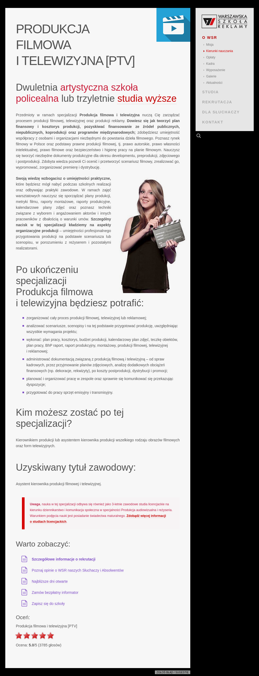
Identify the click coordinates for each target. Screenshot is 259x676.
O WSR (209, 37)
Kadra (210, 64)
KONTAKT (212, 122)
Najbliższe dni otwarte (50, 581)
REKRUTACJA (217, 102)
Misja (210, 45)
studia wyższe (147, 98)
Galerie (211, 76)
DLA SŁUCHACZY (221, 112)
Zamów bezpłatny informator (55, 592)
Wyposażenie (215, 70)
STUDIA (210, 92)
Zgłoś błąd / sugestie (172, 672)
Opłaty (210, 57)
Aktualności (214, 83)
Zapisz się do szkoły (48, 603)
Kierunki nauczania (219, 51)
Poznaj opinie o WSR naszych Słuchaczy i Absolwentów (78, 570)
